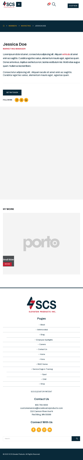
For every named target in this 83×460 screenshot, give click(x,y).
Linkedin (49, 429)
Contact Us (42, 349)
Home (42, 354)
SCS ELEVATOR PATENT (41, 392)
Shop (42, 384)
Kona (42, 359)
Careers (42, 344)
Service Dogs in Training (43, 369)
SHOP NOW (73, 6)
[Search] (76, 438)
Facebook (17, 100)
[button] (18, 4)
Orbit (44, 379)
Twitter (21, 100)
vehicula (66, 54)
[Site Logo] (9, 4)
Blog (42, 335)
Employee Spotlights (44, 340)
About (42, 325)
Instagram (44, 429)
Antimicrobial (42, 330)
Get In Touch (12, 92)
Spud (44, 374)
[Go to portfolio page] (41, 243)
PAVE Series (43, 364)
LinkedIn (26, 100)
